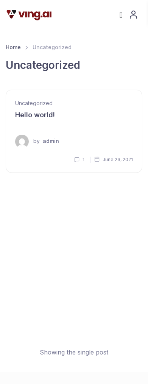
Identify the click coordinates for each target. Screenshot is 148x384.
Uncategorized (34, 103)
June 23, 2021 (113, 159)
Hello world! (35, 115)
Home (13, 47)
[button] (121, 15)
